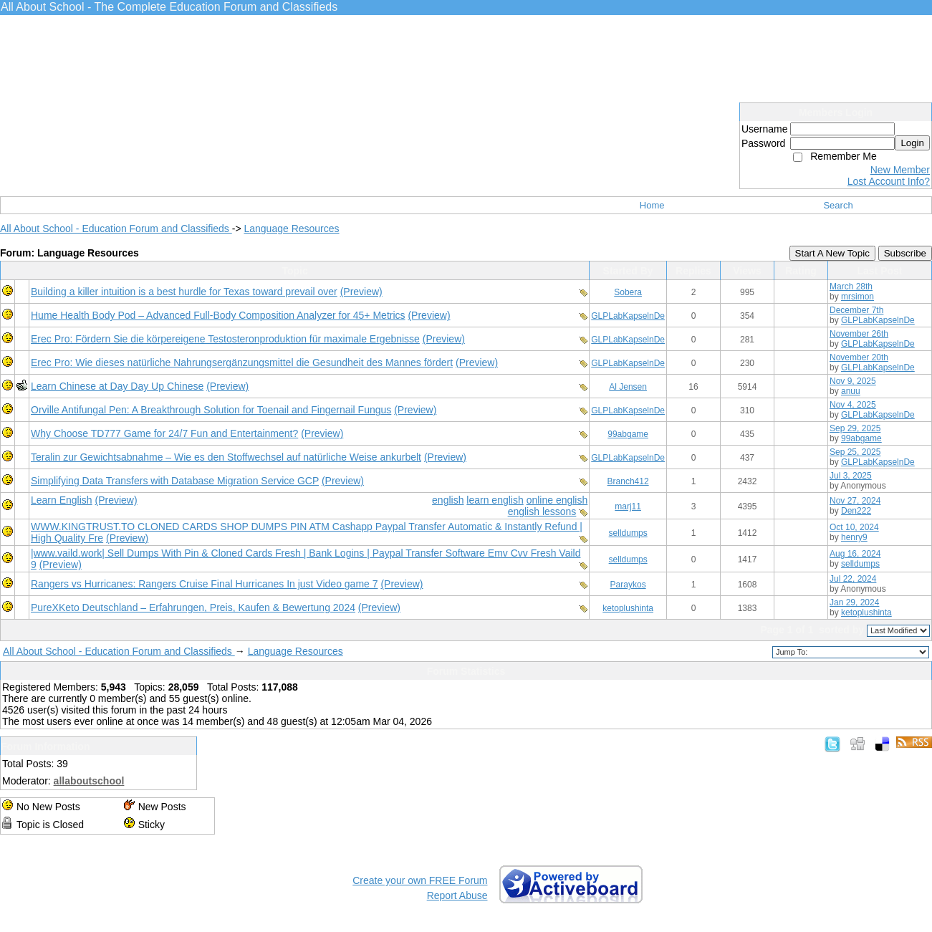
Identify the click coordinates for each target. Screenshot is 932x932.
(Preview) (361, 291)
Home (652, 205)
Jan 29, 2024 (854, 602)
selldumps (628, 533)
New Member (900, 170)
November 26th (859, 334)
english (447, 500)
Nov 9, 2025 (853, 381)
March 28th (851, 287)
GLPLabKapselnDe (628, 316)
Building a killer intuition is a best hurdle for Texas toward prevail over (184, 291)
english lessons (542, 511)
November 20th (859, 357)
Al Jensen (628, 387)
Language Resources (291, 228)
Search (837, 205)
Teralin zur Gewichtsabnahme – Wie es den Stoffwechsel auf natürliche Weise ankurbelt (226, 457)
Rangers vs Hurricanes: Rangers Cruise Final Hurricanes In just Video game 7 (204, 584)
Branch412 (628, 481)
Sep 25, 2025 (855, 452)
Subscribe (905, 253)
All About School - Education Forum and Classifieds (116, 228)
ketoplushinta (627, 608)
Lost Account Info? (888, 181)
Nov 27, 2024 (855, 501)
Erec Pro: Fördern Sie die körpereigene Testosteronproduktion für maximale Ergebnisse (225, 339)
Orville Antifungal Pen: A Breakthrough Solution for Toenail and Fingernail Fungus (211, 409)
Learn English (61, 500)
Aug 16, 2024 (855, 554)
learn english (494, 500)
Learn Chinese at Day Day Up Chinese (117, 386)
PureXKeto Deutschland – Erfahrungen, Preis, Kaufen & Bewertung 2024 (193, 607)
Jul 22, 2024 (853, 579)
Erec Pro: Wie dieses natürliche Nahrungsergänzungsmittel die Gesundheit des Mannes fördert (242, 362)
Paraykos (628, 585)
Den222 (856, 511)
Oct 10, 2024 (854, 527)
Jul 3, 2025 (851, 476)
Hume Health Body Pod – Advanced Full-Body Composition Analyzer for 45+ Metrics (218, 315)
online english (557, 500)
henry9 (854, 537)
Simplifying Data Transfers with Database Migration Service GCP (175, 480)
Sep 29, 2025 (855, 428)
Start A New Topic (832, 253)
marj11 (628, 506)
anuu (850, 391)
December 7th (856, 310)
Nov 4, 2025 (853, 405)
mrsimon (857, 297)
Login (912, 143)
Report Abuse (457, 895)
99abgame (627, 434)
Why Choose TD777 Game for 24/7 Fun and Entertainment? (164, 433)
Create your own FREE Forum (419, 880)
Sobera (628, 292)
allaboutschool (89, 781)
